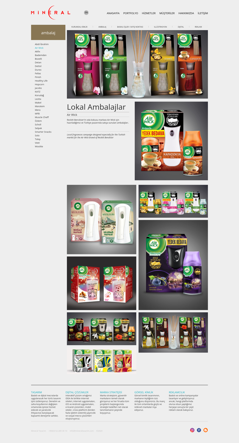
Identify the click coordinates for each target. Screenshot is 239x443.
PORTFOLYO (130, 13)
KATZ (37, 91)
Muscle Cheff (42, 117)
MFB (37, 113)
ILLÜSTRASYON (160, 27)
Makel (38, 102)
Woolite (39, 146)
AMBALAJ (102, 27)
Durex (38, 69)
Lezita (38, 98)
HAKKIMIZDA (186, 13)
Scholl (38, 124)
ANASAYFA (113, 13)
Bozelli (38, 58)
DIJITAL (181, 27)
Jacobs (38, 87)
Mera (37, 109)
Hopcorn (39, 84)
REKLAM (198, 27)
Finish (38, 76)
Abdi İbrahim (42, 44)
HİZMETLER (149, 13)
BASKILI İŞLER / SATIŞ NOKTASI (130, 27)
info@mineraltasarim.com (82, 430)
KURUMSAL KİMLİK (79, 27)
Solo (37, 135)
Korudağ (39, 95)
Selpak (38, 128)
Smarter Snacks (43, 131)
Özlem (38, 120)
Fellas (38, 73)
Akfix (37, 51)
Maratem (40, 106)
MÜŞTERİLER (167, 13)
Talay (37, 139)
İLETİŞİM (203, 13)
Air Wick (39, 47)
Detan (38, 62)
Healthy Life (41, 80)
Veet (37, 142)
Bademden (40, 55)
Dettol (38, 66)
